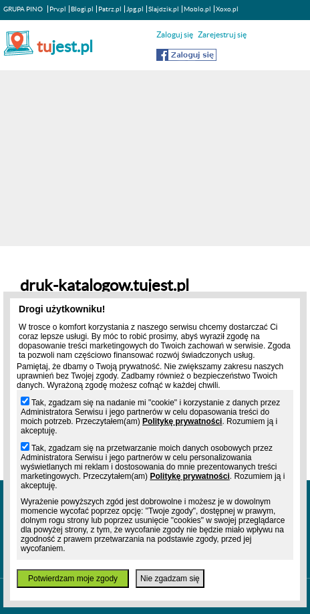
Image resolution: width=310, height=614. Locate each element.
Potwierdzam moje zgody (73, 578)
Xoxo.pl (227, 9)
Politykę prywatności (182, 421)
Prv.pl (57, 9)
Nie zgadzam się (170, 578)
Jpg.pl (135, 9)
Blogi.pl (82, 9)
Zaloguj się (174, 34)
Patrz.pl (110, 9)
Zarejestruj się (222, 34)
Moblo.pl (197, 9)
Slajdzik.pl (163, 9)
